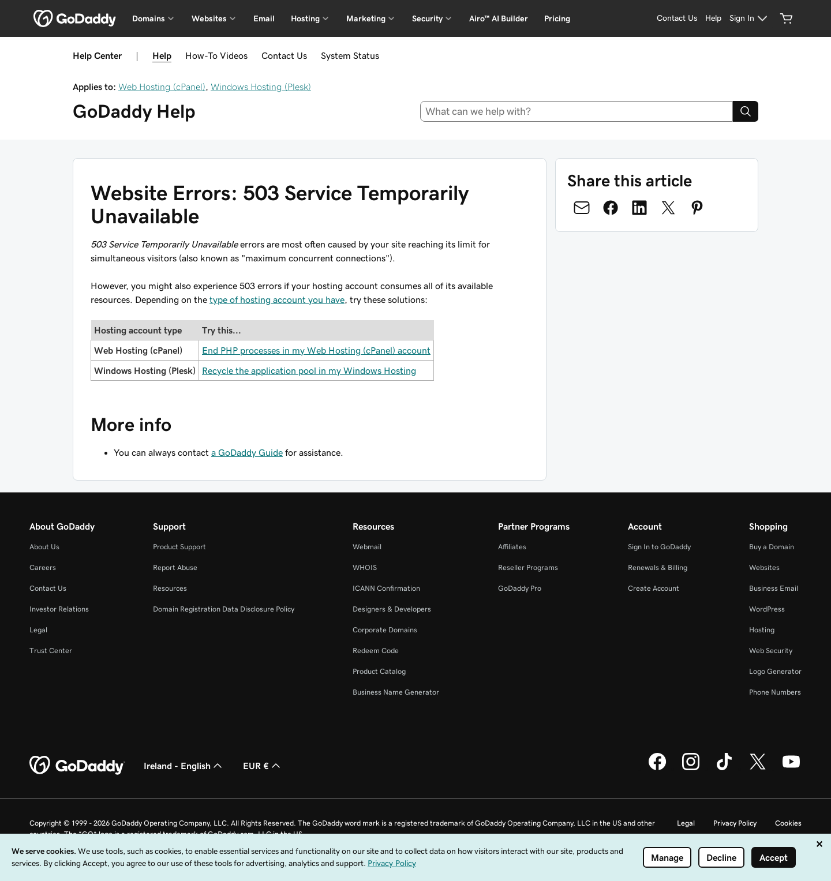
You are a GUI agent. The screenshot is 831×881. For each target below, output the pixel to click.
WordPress (767, 609)
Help (161, 55)
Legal (38, 629)
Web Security (770, 650)
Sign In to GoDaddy (659, 546)
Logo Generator (775, 671)
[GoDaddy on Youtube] (791, 768)
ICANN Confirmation (386, 588)
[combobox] (576, 111)
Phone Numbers (775, 692)
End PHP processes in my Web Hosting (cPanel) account (316, 350)
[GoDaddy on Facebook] (657, 768)
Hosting (761, 629)
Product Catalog (379, 671)
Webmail (367, 546)
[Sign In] (750, 18)
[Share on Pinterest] (697, 208)
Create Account (653, 588)
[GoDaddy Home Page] (77, 765)
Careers (42, 567)
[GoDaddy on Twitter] (757, 768)
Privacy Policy (735, 823)
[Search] (745, 111)
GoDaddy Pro (519, 588)
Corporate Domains (385, 629)
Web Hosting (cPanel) (161, 86)
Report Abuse (175, 567)
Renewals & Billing (657, 567)
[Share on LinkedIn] (639, 208)
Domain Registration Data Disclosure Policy (223, 609)
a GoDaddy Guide (247, 452)
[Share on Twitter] (668, 208)
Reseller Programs (528, 567)
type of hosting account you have (277, 299)
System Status (350, 55)
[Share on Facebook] (610, 208)
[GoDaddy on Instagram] (690, 768)
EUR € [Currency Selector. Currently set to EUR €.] (263, 766)
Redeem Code (376, 650)
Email (264, 18)
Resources (170, 588)
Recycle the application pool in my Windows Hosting (309, 370)
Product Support (179, 546)
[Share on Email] (581, 208)
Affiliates (512, 546)
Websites (764, 567)
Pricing (557, 18)
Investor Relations (59, 609)
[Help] (713, 18)
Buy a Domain (771, 546)
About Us (44, 546)
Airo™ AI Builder (498, 18)
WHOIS (365, 567)
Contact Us (284, 55)
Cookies (788, 823)
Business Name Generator (396, 692)
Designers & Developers (392, 609)
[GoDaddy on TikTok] (724, 768)
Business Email (773, 588)
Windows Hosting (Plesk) (261, 86)
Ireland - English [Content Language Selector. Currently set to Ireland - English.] (184, 766)
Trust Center (50, 650)
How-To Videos (216, 55)
